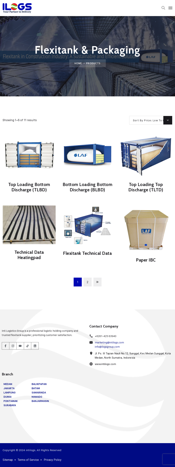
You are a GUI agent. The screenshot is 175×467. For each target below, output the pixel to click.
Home (78, 63)
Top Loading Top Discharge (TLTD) (145, 187)
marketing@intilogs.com (109, 342)
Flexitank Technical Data (87, 253)
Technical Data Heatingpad (29, 255)
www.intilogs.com (105, 364)
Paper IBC (146, 260)
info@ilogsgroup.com (107, 346)
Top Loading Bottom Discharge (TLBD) (29, 187)
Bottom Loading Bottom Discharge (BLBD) (87, 187)
